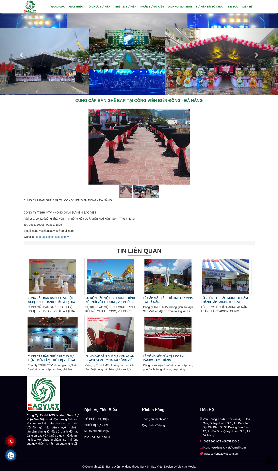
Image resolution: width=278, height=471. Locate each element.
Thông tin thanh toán (155, 419)
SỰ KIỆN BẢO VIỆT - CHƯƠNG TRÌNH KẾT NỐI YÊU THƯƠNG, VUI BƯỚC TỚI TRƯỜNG (110, 300)
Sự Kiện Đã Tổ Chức (210, 6)
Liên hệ (247, 6)
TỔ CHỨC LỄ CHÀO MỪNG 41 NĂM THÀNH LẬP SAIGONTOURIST (224, 300)
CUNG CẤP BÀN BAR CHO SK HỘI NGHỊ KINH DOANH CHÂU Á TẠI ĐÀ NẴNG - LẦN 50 (51, 300)
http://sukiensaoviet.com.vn (53, 236)
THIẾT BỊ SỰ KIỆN (125, 6)
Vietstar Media (186, 466)
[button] (186, 112)
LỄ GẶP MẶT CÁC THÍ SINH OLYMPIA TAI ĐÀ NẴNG (168, 300)
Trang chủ (57, 6)
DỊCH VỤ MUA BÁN (180, 6)
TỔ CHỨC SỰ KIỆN (98, 6)
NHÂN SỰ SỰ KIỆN (152, 6)
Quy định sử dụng (153, 425)
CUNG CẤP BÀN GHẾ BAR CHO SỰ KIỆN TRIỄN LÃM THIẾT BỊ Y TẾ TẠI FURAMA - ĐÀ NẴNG (51, 358)
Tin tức (233, 6)
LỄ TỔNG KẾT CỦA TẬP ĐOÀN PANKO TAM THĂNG (163, 358)
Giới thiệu (76, 6)
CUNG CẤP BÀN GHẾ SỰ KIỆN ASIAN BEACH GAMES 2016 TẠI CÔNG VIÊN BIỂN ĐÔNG (109, 358)
